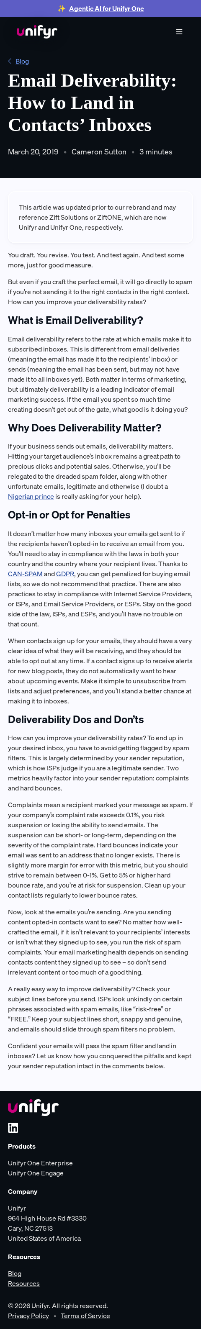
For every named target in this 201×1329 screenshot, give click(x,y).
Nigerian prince (31, 496)
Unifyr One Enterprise (40, 1162)
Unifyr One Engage (36, 1173)
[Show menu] (179, 32)
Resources (24, 1283)
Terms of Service (85, 1315)
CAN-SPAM (25, 573)
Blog (18, 61)
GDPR (65, 573)
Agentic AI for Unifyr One (106, 8)
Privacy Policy (28, 1315)
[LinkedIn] (13, 1128)
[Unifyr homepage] (33, 1107)
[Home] (37, 31)
